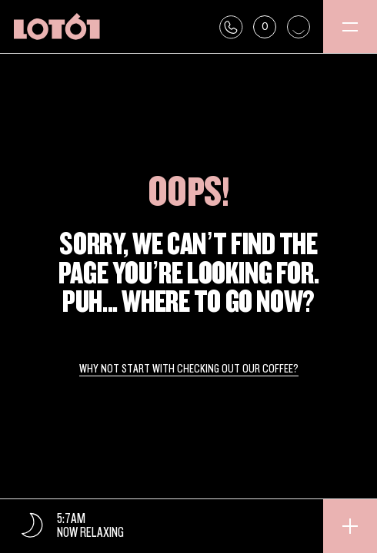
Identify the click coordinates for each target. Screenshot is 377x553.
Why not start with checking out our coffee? (189, 369)
